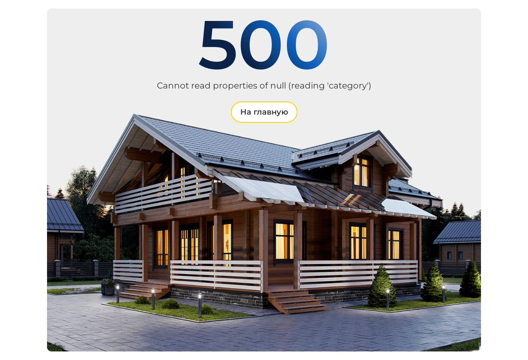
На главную (264, 112)
